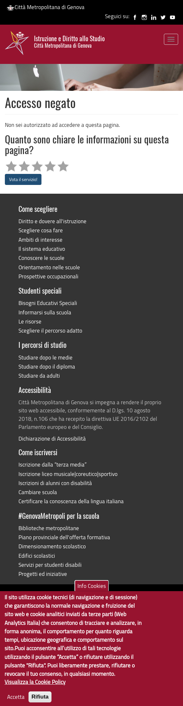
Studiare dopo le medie (45, 357)
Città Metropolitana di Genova (45, 7)
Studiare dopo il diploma (46, 366)
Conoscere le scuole (41, 258)
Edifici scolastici (36, 555)
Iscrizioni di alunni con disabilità (55, 483)
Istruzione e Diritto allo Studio (69, 41)
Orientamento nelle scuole (49, 267)
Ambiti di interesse (40, 239)
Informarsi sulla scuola (44, 312)
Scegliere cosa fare (40, 230)
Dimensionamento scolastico (52, 546)
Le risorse (29, 321)
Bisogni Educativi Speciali (47, 303)
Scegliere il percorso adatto (50, 330)
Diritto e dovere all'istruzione (52, 221)
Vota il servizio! (23, 179)
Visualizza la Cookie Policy (35, 691)
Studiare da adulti (39, 375)
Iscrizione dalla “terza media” (52, 464)
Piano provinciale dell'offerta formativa (64, 537)
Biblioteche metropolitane (48, 528)
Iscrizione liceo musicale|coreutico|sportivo (68, 474)
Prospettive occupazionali (48, 276)
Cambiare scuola (37, 492)
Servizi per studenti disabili (50, 564)
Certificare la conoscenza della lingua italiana (71, 501)
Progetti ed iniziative (42, 574)
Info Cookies (91, 595)
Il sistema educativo (41, 248)
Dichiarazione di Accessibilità (52, 438)
